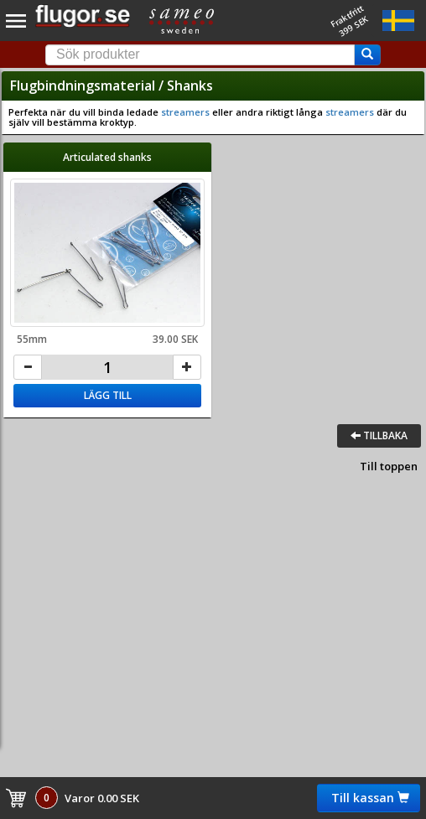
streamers (185, 112)
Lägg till (108, 395)
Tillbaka (379, 435)
